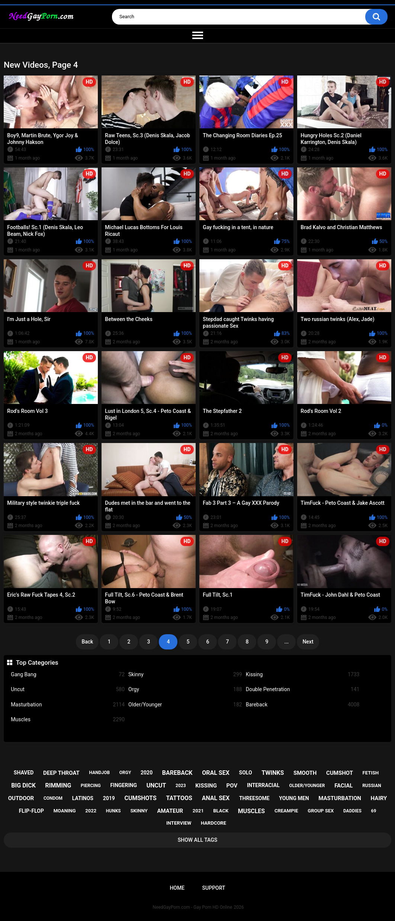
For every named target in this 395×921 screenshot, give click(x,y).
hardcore (213, 823)
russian (371, 785)
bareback (177, 772)
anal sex (216, 798)
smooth (305, 773)
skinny (138, 811)
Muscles (68, 719)
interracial (263, 785)
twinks (272, 772)
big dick (23, 785)
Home (177, 888)
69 (373, 811)
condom (53, 798)
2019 (109, 798)
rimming (58, 785)
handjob (99, 772)
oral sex (215, 772)
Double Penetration (303, 689)
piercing (91, 785)
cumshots (140, 798)
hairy (379, 798)
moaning (65, 811)
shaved (24, 773)
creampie (286, 811)
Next (307, 642)
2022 (90, 811)
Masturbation (68, 705)
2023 (181, 785)
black (220, 811)
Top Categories (37, 662)
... (287, 642)
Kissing (303, 674)
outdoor (21, 798)
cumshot (339, 773)
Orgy (185, 689)
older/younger (307, 785)
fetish (371, 773)
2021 (198, 811)
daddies (352, 811)
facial (343, 785)
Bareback (303, 705)
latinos (82, 798)
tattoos (179, 798)
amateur (170, 811)
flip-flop (31, 811)
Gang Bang (68, 674)
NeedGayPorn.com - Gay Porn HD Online (192, 907)
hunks (113, 811)
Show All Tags (198, 840)
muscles (251, 811)
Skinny (185, 674)
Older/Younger (185, 705)
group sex (321, 811)
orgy (125, 772)
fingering (123, 785)
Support (213, 888)
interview (178, 823)
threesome (254, 798)
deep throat (61, 773)
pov (232, 785)
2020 (146, 773)
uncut (156, 785)
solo (245, 773)
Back (87, 642)
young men (294, 798)
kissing (206, 785)
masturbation (339, 798)
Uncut (68, 689)
